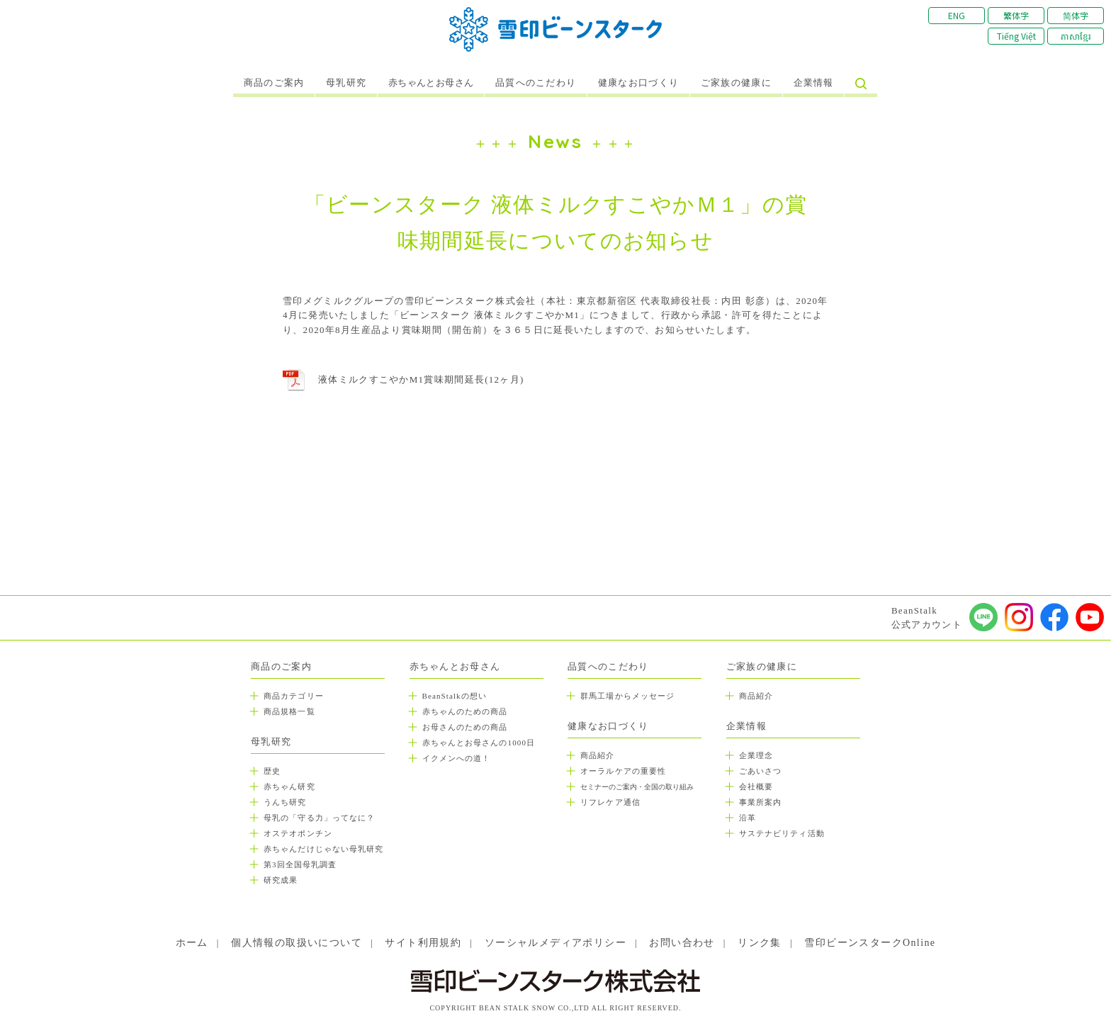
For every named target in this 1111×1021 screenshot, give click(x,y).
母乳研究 (346, 83)
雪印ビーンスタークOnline (869, 942)
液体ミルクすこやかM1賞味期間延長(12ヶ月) (421, 379)
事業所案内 (760, 802)
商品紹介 (597, 755)
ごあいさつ (760, 771)
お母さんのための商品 (465, 727)
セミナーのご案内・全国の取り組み (637, 787)
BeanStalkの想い (454, 696)
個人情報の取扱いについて (296, 942)
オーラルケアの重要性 (623, 771)
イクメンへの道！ (456, 758)
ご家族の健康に (736, 83)
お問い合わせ (681, 942)
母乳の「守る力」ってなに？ (319, 817)
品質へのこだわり (535, 83)
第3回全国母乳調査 (300, 864)
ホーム (192, 942)
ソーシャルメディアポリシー (555, 942)
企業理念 (756, 755)
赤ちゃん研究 (289, 786)
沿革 (747, 817)
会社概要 (756, 786)
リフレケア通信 (610, 802)
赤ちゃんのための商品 (465, 711)
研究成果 (281, 880)
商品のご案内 (274, 83)
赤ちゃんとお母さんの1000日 (479, 742)
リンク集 (760, 942)
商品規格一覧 (289, 711)
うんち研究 (285, 802)
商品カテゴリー (294, 696)
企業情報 (814, 83)
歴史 (272, 771)
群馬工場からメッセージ (627, 696)
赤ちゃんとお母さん (431, 83)
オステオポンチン (298, 833)
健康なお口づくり (638, 83)
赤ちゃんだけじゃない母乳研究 (323, 849)
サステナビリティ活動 (782, 833)
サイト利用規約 (423, 942)
